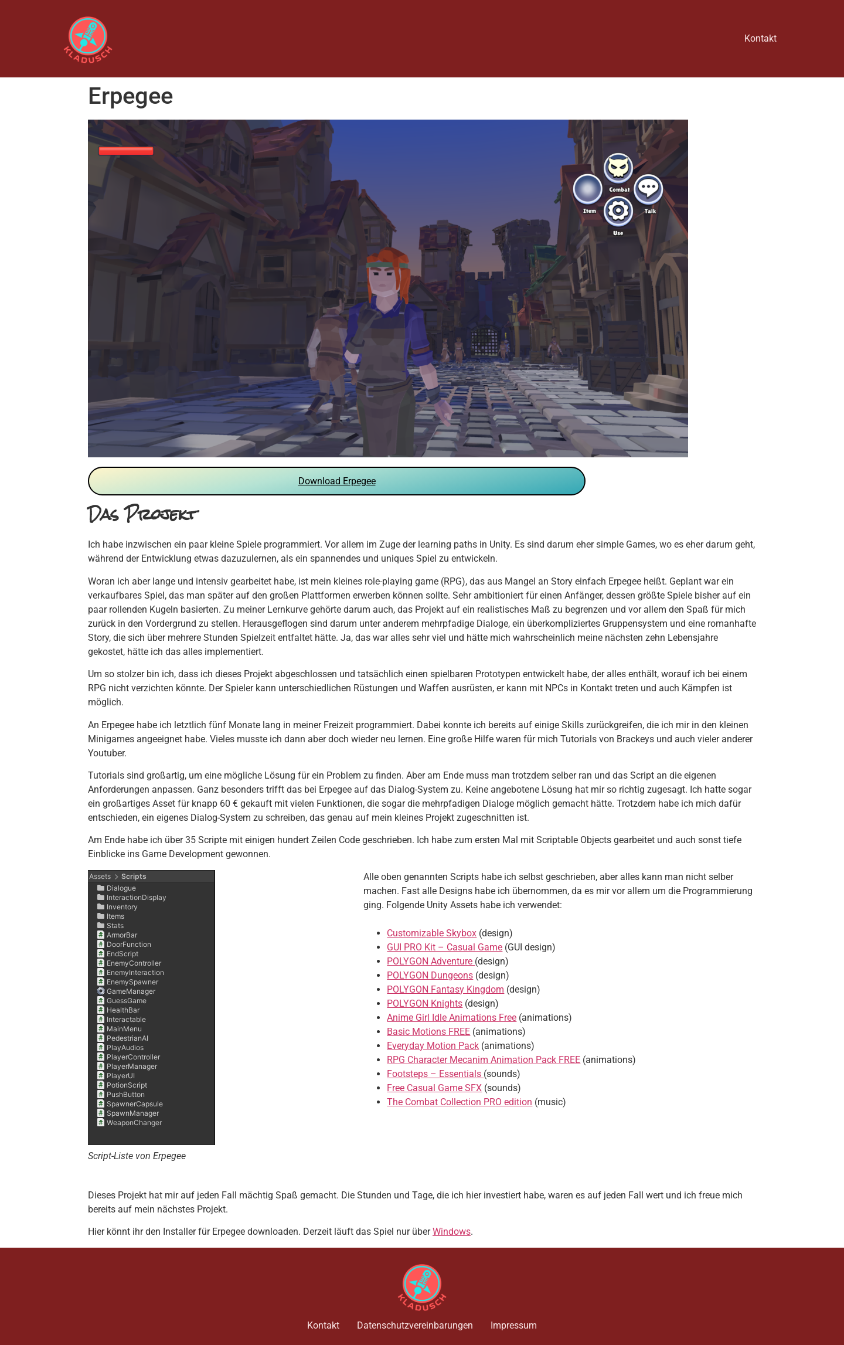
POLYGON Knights (424, 1003)
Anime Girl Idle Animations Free (451, 1017)
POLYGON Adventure (431, 961)
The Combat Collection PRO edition (459, 1102)
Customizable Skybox (432, 933)
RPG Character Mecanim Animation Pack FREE (483, 1059)
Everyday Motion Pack (433, 1045)
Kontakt (760, 38)
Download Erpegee (337, 481)
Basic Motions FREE (428, 1031)
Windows (452, 1231)
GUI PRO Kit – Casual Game (444, 947)
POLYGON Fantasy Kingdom (445, 989)
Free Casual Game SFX (434, 1087)
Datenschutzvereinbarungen (415, 1325)
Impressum (514, 1325)
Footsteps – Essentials (435, 1073)
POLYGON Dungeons (430, 975)
